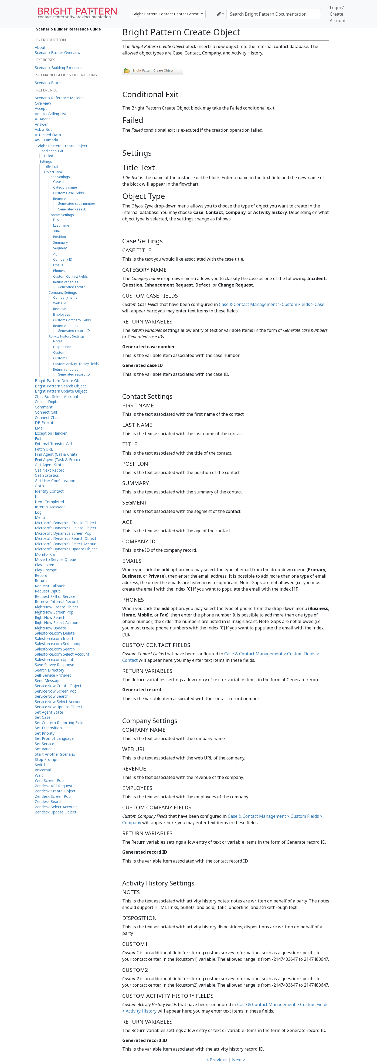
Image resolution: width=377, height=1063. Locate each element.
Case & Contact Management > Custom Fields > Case (271, 304)
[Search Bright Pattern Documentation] (273, 14)
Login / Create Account (338, 14)
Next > (238, 1060)
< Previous (216, 1060)
